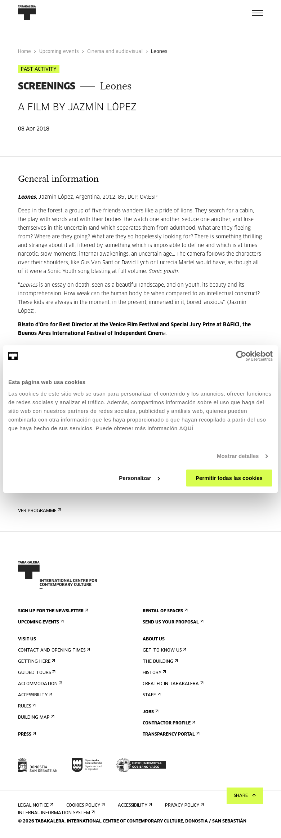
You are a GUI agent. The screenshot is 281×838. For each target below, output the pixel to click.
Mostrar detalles (238, 456)
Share (245, 796)
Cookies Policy (84, 805)
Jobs (150, 712)
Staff (151, 695)
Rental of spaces (164, 611)
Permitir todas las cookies (229, 478)
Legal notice (35, 805)
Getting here (36, 661)
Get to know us (164, 650)
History (154, 672)
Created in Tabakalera (172, 684)
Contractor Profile (168, 723)
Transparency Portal (170, 734)
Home (24, 51)
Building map (35, 717)
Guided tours (36, 672)
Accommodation (39, 684)
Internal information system (55, 813)
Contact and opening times (53, 650)
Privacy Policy (183, 805)
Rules (26, 706)
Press (26, 734)
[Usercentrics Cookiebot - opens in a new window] (241, 355)
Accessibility (34, 695)
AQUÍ (186, 428)
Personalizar (139, 478)
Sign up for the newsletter (52, 611)
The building (160, 661)
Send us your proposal (172, 622)
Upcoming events (59, 51)
